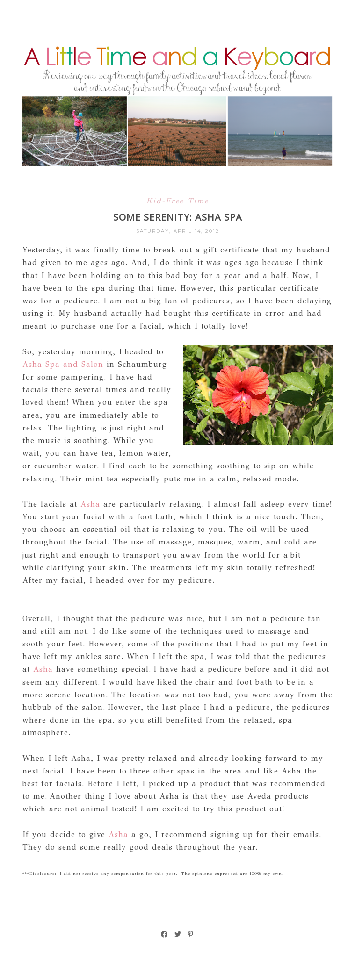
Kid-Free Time (177, 200)
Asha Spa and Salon (62, 364)
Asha (88, 504)
